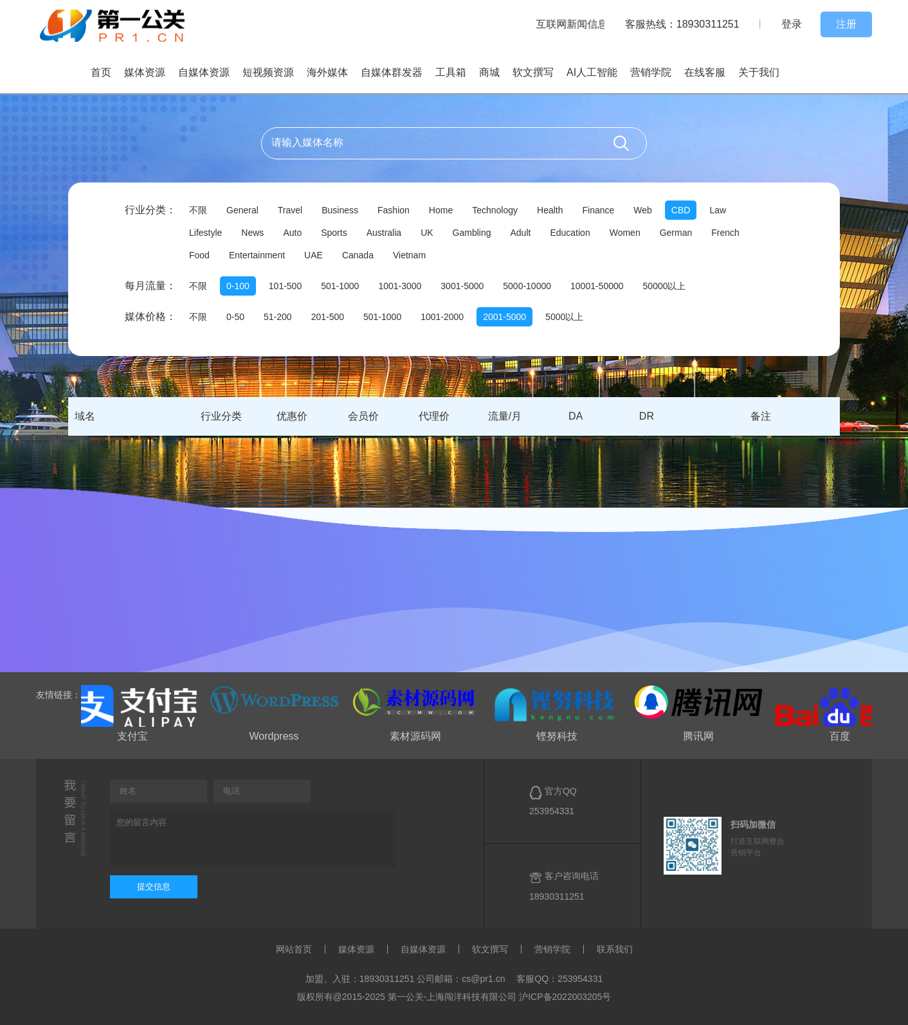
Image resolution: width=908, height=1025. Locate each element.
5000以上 (564, 317)
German (676, 232)
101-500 (285, 286)
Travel (290, 210)
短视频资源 (268, 72)
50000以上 (664, 286)
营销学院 (650, 72)
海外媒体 (327, 72)
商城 (489, 72)
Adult (521, 232)
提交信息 (153, 886)
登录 (791, 24)
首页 (101, 72)
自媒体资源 (204, 72)
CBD (681, 210)
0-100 (238, 286)
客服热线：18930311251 (682, 24)
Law (717, 210)
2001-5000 (504, 317)
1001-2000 (442, 317)
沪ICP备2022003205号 (565, 997)
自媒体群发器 (391, 72)
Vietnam (409, 255)
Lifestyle (205, 232)
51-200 (278, 317)
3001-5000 (462, 286)
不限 (198, 210)
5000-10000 (527, 286)
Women (625, 232)
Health (550, 210)
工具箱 (450, 72)
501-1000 (340, 286)
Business (340, 210)
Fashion (393, 210)
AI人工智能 (592, 72)
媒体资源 (144, 72)
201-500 (327, 317)
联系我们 (615, 949)
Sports (334, 232)
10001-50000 (597, 286)
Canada (358, 255)
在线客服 (704, 72)
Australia (384, 232)
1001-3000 (399, 286)
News (252, 232)
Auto (292, 232)
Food (199, 255)
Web (642, 210)
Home (441, 210)
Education (570, 232)
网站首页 (294, 949)
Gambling (472, 232)
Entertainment (257, 255)
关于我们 (758, 72)
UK (427, 232)
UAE (313, 255)
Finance (598, 210)
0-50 (235, 317)
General (242, 210)
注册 (846, 24)
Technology (495, 210)
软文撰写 (533, 72)
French (725, 232)
